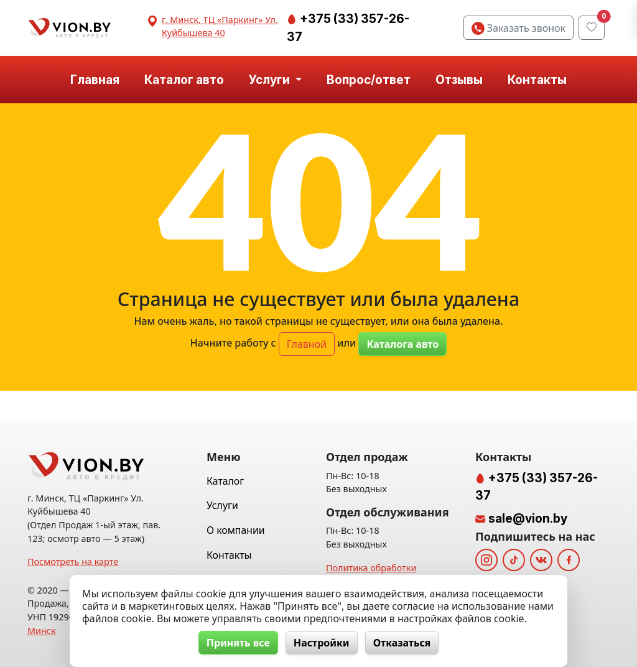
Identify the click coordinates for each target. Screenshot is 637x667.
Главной (307, 344)
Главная (94, 79)
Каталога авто (402, 344)
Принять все (238, 643)
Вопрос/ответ (369, 79)
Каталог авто (184, 79)
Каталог (225, 481)
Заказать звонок (518, 28)
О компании (236, 530)
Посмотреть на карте (72, 561)
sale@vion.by (527, 518)
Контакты (537, 79)
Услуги (222, 505)
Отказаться (402, 643)
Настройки (322, 643)
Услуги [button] (270, 79)
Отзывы (459, 79)
